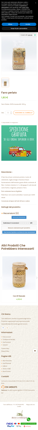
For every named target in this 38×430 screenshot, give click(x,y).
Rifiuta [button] (10, 24)
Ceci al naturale (19, 296)
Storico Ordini (7, 369)
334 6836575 (11, 387)
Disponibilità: (6, 122)
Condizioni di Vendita (9, 339)
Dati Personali (7, 363)
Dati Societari (7, 342)
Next (36, 278)
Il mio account (7, 337)
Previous (2, 278)
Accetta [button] (28, 24)
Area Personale (7, 360)
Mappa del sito (30, 404)
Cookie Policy (5, 348)
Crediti (19, 406)
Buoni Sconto (7, 371)
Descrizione (6, 172)
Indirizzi (5, 366)
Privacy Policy (5, 351)
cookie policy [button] (25, 7)
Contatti (5, 345)
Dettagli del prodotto (10, 207)
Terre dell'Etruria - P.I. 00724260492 (13, 404)
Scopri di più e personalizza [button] (19, 28)
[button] (35, 2)
